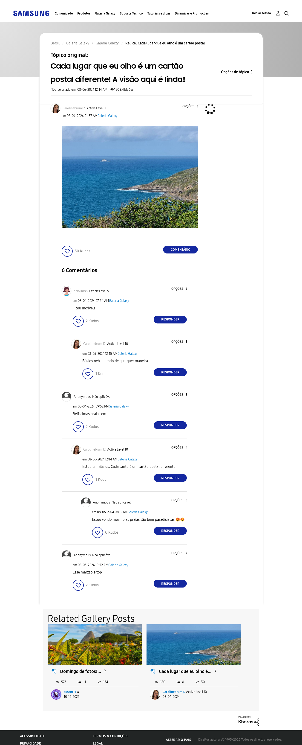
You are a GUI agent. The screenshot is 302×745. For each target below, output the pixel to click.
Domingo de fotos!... (80, 661)
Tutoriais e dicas (158, 13)
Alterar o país (178, 736)
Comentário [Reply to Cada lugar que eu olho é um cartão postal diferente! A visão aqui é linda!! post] (180, 250)
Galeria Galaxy (105, 13)
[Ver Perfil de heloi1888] (81, 291)
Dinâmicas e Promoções (192, 13)
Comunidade (64, 13)
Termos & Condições (111, 732)
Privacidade (30, 739)
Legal (98, 739)
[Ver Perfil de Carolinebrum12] (74, 108)
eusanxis (70, 688)
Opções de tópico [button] (235, 72)
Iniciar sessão (261, 13)
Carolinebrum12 (151, 688)
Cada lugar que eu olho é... (158, 664)
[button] (190, 106)
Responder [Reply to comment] (170, 319)
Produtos (83, 13)
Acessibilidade (33, 732)
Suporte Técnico (131, 13)
